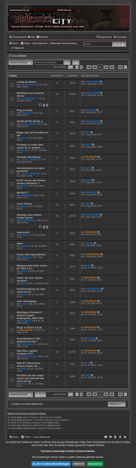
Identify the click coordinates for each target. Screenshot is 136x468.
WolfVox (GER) (92, 93)
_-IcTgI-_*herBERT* (30, 159)
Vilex (23, 138)
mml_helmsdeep (26, 301)
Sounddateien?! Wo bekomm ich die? (28, 340)
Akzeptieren (95, 463)
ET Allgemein (17, 56)
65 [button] (120, 67)
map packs (23, 232)
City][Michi (26, 321)
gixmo (88, 168)
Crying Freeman (29, 356)
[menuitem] (31, 37)
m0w (23, 283)
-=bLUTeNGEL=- (29, 98)
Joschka (25, 246)
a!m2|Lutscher (28, 84)
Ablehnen (78, 463)
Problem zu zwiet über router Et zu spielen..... (30, 146)
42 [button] (106, 67)
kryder (24, 304)
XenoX (88, 144)
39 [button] (88, 67)
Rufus (24, 271)
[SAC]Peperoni (28, 220)
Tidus (23, 384)
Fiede (88, 203)
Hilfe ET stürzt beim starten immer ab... (28, 364)
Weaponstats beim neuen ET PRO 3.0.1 (32, 267)
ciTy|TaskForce (92, 254)
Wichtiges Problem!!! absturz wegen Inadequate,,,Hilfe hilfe (30, 315)
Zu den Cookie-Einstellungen (51, 463)
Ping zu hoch (24, 110)
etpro (20, 243)
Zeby (23, 206)
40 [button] (94, 67)
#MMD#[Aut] (27, 195)
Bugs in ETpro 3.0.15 (29, 327)
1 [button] (81, 67)
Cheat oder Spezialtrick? (31, 254)
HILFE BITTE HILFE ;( (29, 121)
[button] (70, 67)
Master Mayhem (93, 289)
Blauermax (26, 113)
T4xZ (23, 368)
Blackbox (25, 150)
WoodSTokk (91, 157)
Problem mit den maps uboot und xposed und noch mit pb (30, 378)
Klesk (23, 294)
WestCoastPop (28, 124)
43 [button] (111, 67)
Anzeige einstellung (28, 157)
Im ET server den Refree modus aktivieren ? (31, 182)
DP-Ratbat (26, 257)
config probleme (26, 81)
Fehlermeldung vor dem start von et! (31, 290)
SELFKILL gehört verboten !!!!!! (27, 352)
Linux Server (24, 203)
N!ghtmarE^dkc (28, 344)
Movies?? (22, 192)
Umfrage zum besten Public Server (29, 216)
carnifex (25, 235)
